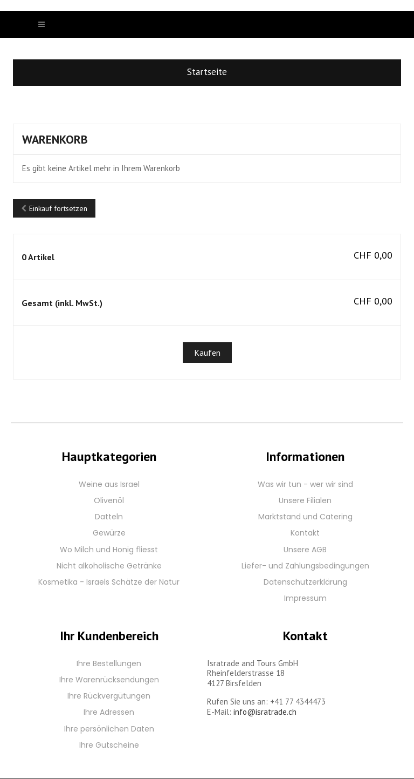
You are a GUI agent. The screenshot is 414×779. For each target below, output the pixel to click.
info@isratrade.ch (264, 712)
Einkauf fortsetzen (54, 208)
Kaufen (207, 352)
